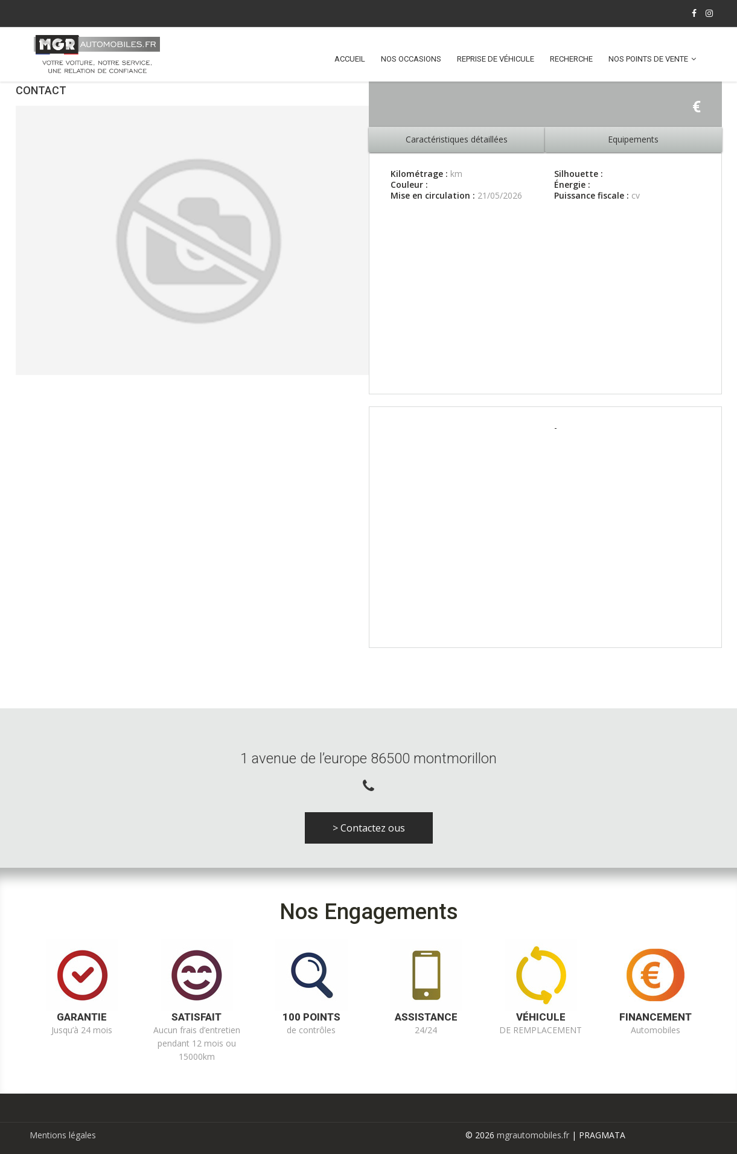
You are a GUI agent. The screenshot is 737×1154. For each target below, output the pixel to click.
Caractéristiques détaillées (457, 139)
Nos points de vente (648, 58)
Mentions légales (63, 1135)
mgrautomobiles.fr (533, 1135)
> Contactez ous (369, 828)
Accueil (349, 58)
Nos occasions (411, 58)
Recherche (571, 58)
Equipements (633, 139)
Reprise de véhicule (495, 58)
